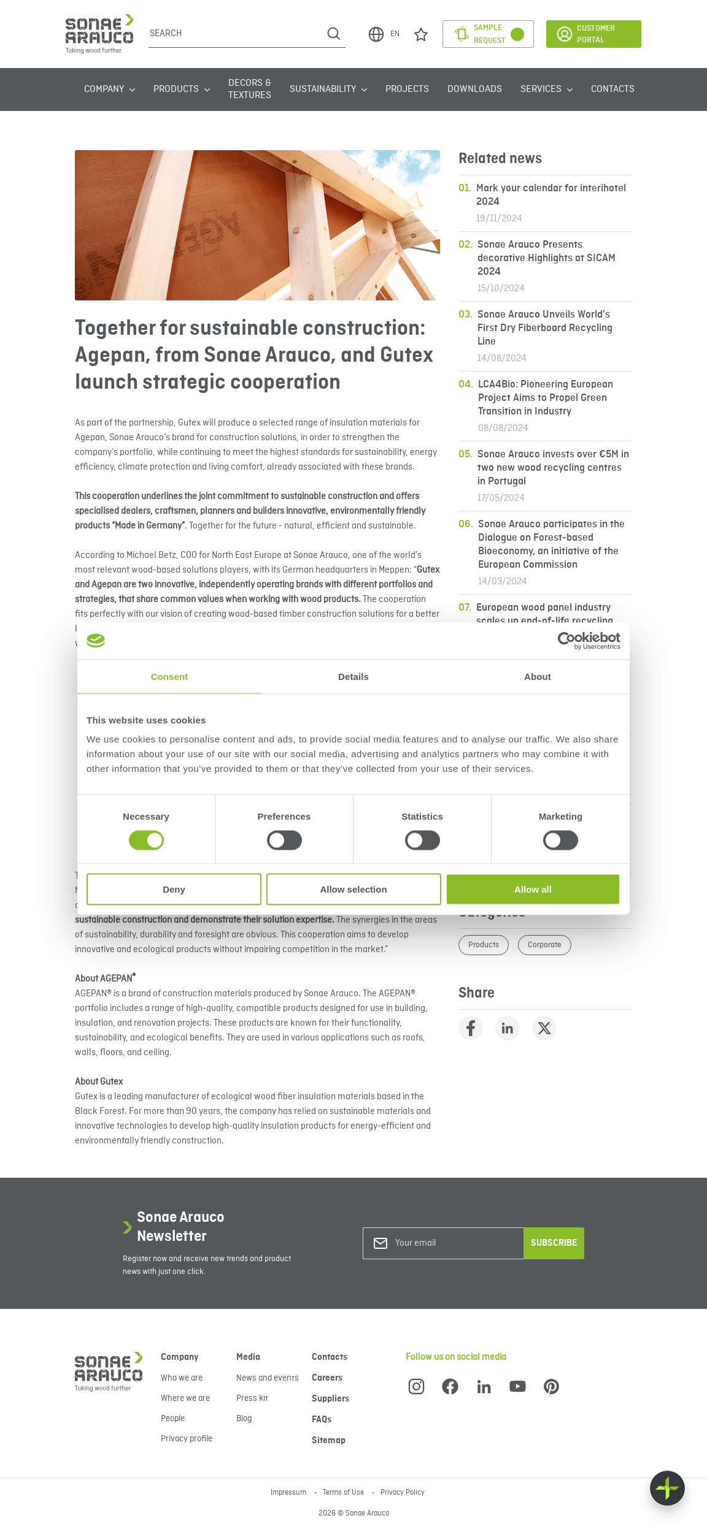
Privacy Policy (403, 1493)
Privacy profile (186, 1438)
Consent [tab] (169, 676)
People (173, 1418)
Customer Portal (585, 34)
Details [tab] (353, 676)
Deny (174, 889)
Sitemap (329, 1441)
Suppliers (330, 1399)
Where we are (185, 1398)
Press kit (252, 1398)
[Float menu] (667, 1488)
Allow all (533, 889)
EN (383, 34)
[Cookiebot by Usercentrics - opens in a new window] (566, 640)
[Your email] (445, 1243)
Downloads (474, 89)
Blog (244, 1418)
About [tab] (537, 676)
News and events (267, 1378)
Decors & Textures (249, 89)
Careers (327, 1378)
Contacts (613, 89)
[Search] (235, 33)
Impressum (289, 1493)
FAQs (321, 1420)
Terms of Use (344, 1493)
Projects (407, 89)
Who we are (182, 1378)
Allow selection (353, 889)
